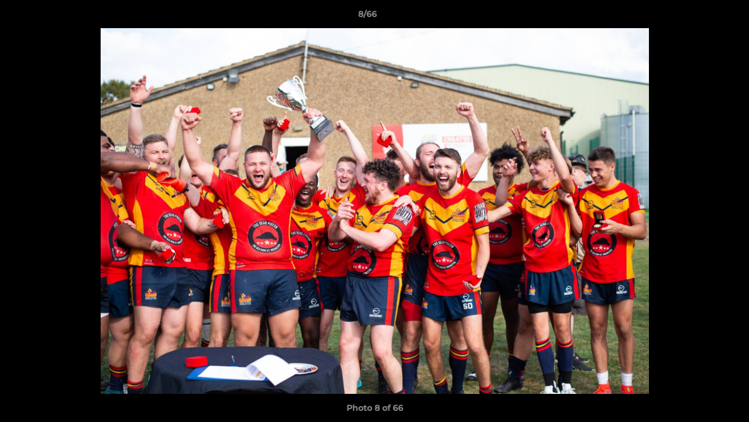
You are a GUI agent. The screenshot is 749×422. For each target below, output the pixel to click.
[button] (700, 17)
